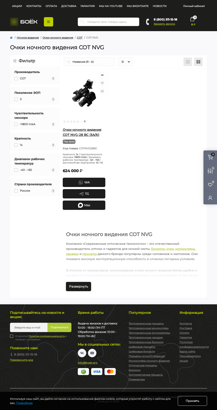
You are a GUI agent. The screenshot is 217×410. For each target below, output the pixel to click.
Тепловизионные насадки (146, 337)
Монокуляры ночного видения (149, 360)
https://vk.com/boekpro (82, 353)
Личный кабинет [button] (194, 6)
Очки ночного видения (58, 37)
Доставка (68, 6)
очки (170, 249)
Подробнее (24, 403)
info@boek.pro (87, 362)
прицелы (89, 254)
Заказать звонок (164, 23)
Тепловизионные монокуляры (148, 328)
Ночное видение (28, 37)
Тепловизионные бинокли (146, 342)
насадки (72, 254)
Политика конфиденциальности (47, 336)
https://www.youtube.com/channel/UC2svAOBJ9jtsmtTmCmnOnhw (92, 353)
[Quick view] (102, 75)
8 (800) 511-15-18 (165, 19)
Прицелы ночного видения (147, 356)
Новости (160, 6)
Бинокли (158, 249)
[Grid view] (198, 62)
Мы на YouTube (110, 6)
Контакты (33, 6)
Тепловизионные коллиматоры (149, 332)
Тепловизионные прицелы (146, 323)
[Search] (82, 22)
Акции (17, 6)
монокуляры (185, 249)
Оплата (51, 6)
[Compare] (102, 91)
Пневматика (137, 379)
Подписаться (59, 327)
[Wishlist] (102, 83)
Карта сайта (187, 351)
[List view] (188, 62)
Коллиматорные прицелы (146, 374)
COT (79, 37)
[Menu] (48, 21)
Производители (190, 356)
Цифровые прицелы (142, 346)
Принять (192, 401)
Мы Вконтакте (138, 6)
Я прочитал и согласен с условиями (41, 338)
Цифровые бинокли (142, 351)
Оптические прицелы (143, 365)
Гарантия (88, 6)
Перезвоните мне (21, 360)
